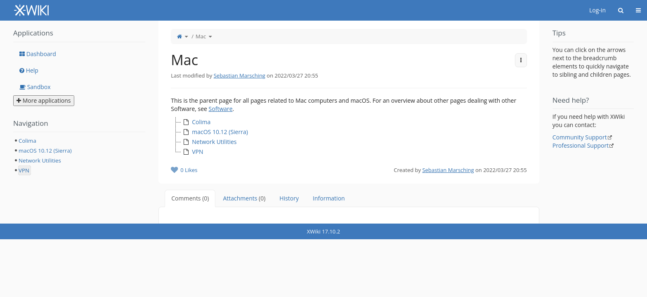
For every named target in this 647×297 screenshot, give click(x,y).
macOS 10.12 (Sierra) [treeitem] (214, 132)
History (289, 198)
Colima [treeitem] (195, 122)
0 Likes (188, 170)
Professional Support (581, 145)
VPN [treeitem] (192, 152)
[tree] (349, 137)
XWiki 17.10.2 (323, 231)
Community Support (580, 137)
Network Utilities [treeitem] (208, 142)
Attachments (244, 198)
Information (329, 198)
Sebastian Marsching (239, 75)
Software (221, 109)
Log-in (597, 10)
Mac (201, 36)
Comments (190, 198)
